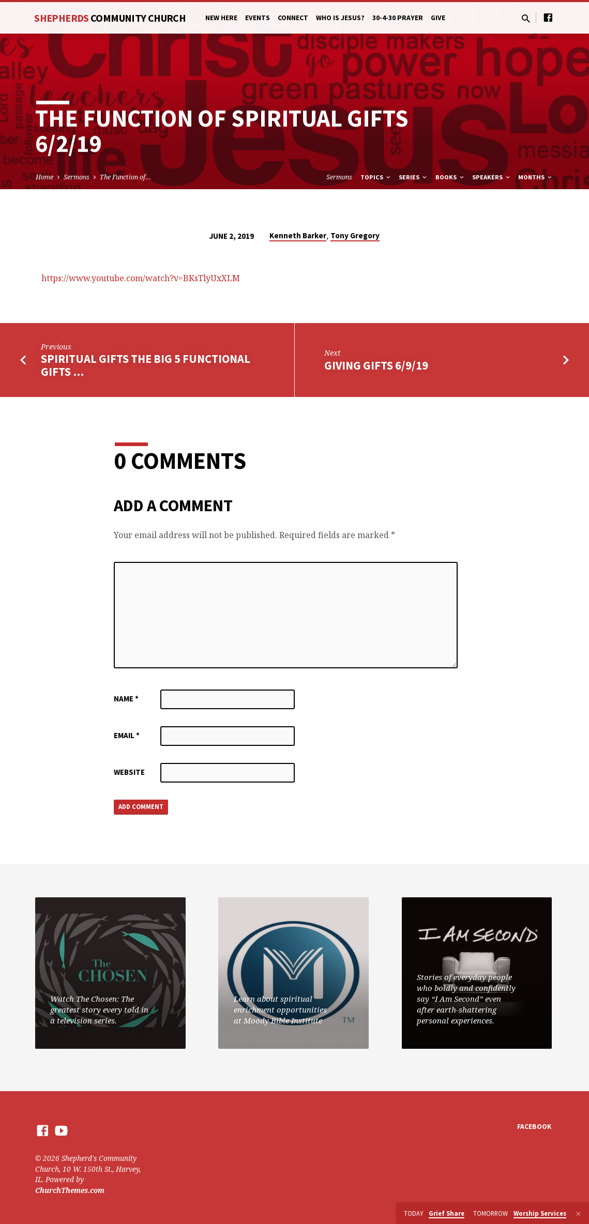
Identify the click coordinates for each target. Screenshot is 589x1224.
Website (129, 772)
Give (438, 17)
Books (450, 177)
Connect (293, 17)
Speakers (491, 177)
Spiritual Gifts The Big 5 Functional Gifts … (145, 365)
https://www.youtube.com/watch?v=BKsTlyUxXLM (140, 278)
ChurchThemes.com (69, 1190)
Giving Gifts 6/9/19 (376, 365)
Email (127, 735)
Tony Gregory (355, 235)
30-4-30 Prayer (397, 17)
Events (257, 17)
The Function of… (125, 177)
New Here (221, 17)
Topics (376, 177)
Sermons (76, 177)
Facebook (534, 1127)
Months (535, 177)
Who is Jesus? (340, 17)
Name (126, 698)
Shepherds (110, 17)
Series (413, 177)
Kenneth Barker (297, 235)
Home (44, 177)
